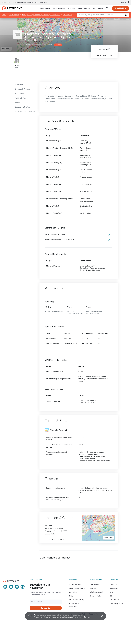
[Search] (107, 8)
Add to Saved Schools (104, 56)
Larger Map (6, 49)
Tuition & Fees (20, 98)
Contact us (44, 2)
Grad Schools (14, 15)
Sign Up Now (120, 8)
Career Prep (71, 8)
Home (4, 15)
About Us (113, 584)
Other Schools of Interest (25, 111)
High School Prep (84, 8)
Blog (4, 2)
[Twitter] (5, 587)
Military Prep (98, 8)
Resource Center (95, 596)
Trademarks (114, 600)
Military (71, 596)
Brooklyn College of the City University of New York (41, 15)
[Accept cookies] (100, 616)
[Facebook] (11, 587)
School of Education (70, 15)
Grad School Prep (58, 8)
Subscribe (45, 608)
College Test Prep (75, 584)
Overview (19, 84)
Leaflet (103, 19)
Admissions (20, 93)
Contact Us (114, 588)
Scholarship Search (96, 592)
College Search (95, 584)
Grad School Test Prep (77, 588)
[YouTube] (17, 587)
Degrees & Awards (22, 89)
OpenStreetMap (115, 19)
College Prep (45, 8)
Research (19, 102)
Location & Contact (22, 107)
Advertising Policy (116, 603)
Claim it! (58, 45)
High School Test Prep (76, 600)
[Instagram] (23, 587)
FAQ (36, 2)
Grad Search (94, 588)
